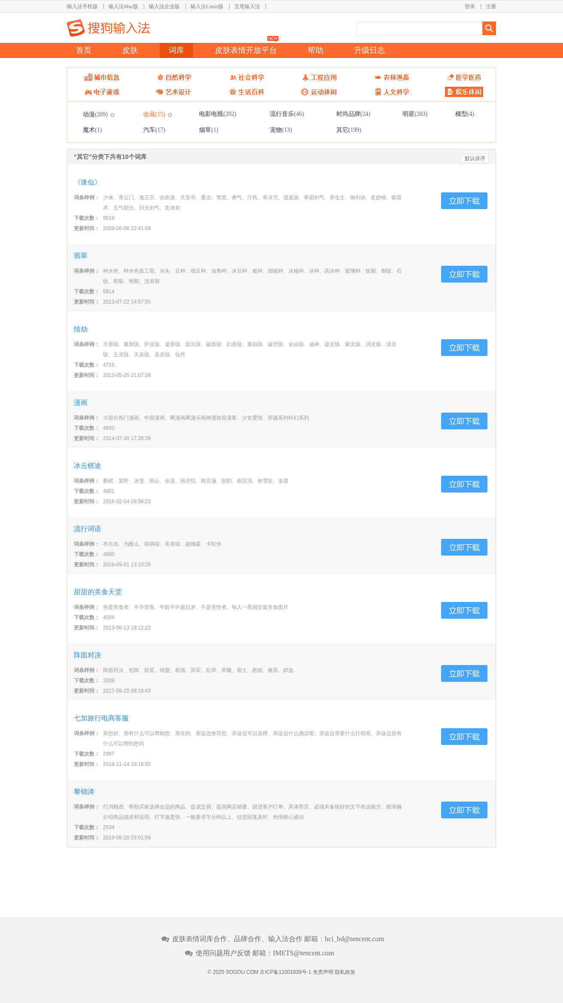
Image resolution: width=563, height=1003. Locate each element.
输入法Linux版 (207, 6)
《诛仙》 (87, 182)
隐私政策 (345, 972)
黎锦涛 (84, 791)
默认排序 (475, 158)
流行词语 (87, 528)
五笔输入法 (247, 6)
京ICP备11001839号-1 (285, 972)
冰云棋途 (87, 465)
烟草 (208, 129)
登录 (470, 6)
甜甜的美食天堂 (98, 592)
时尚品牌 (353, 113)
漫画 (81, 402)
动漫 (95, 114)
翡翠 (81, 255)
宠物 (281, 129)
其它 (348, 129)
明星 (415, 113)
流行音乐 (287, 113)
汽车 (154, 129)
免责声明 (323, 972)
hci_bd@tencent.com (354, 939)
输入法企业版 (164, 6)
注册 (491, 6)
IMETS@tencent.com (303, 953)
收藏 (154, 114)
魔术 (92, 129)
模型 (464, 113)
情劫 (81, 329)
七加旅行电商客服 (101, 718)
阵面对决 (87, 655)
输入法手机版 (82, 6)
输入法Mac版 (123, 6)
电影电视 (217, 113)
